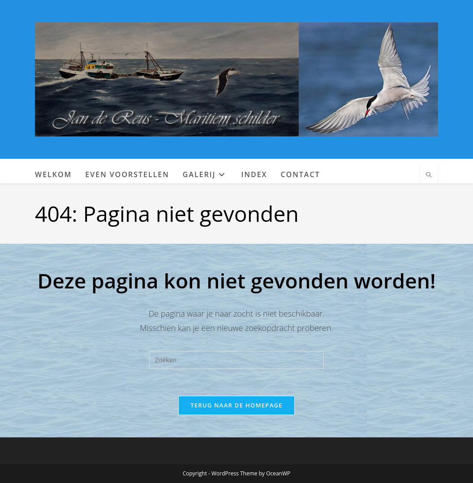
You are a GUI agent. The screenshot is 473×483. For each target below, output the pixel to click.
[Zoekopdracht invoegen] (236, 360)
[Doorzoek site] (428, 175)
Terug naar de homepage (236, 405)
